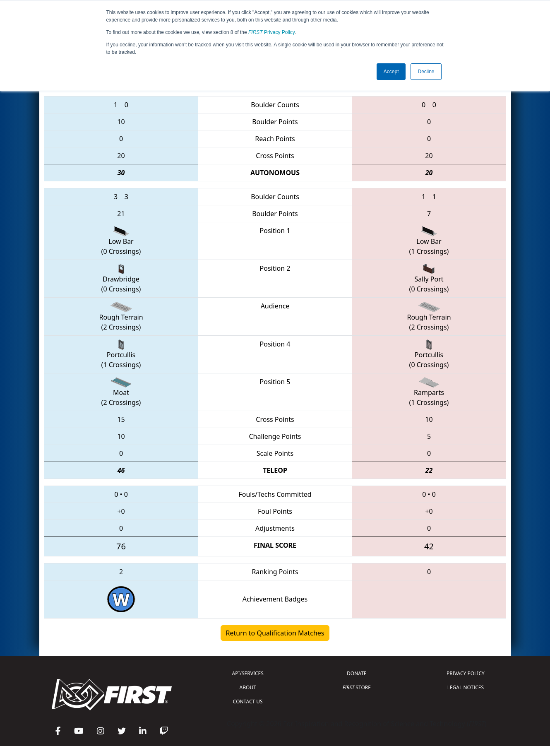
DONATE (356, 673)
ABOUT (248, 687)
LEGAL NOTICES (465, 687)
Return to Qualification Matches (275, 633)
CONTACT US (248, 701)
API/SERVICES (248, 673)
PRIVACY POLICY (466, 673)
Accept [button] (391, 72)
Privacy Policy (271, 32)
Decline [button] (426, 72)
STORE (357, 687)
